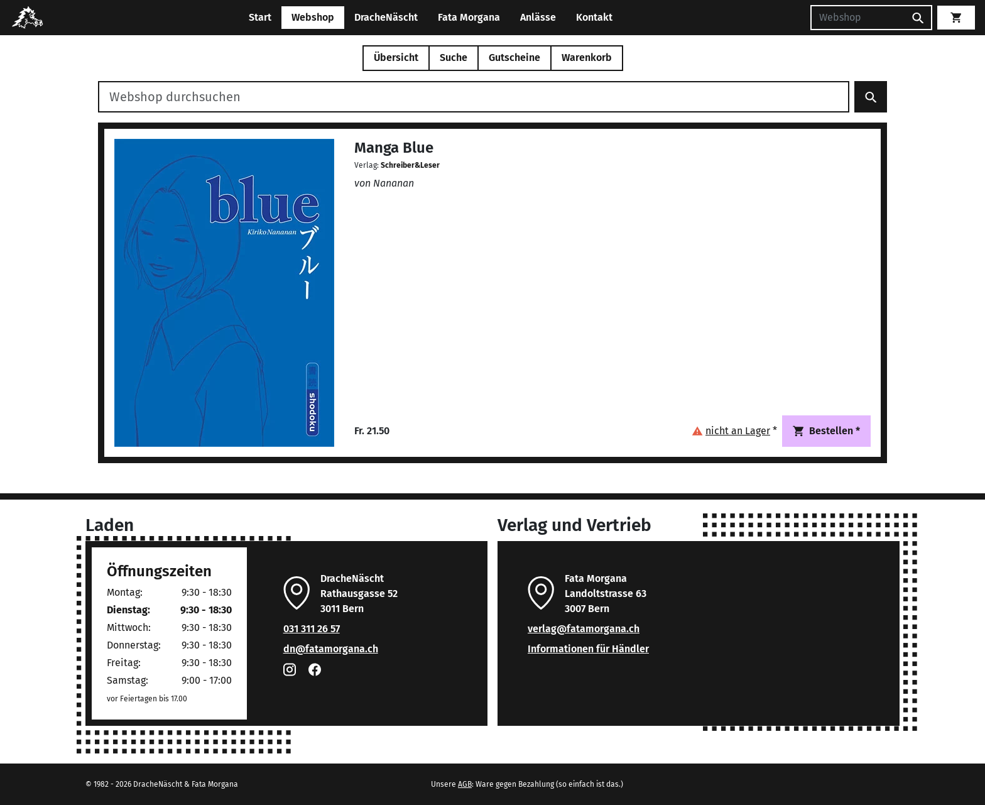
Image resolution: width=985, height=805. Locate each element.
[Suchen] (857, 17)
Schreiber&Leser (410, 165)
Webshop (312, 17)
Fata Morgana (469, 17)
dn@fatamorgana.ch (330, 649)
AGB (465, 784)
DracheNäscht (386, 17)
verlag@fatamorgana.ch (583, 629)
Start (260, 17)
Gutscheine (514, 57)
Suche (453, 57)
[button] (734, 431)
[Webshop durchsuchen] (473, 96)
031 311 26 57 (311, 629)
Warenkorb (587, 57)
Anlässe (538, 17)
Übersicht (396, 57)
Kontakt (594, 17)
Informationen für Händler (588, 649)
